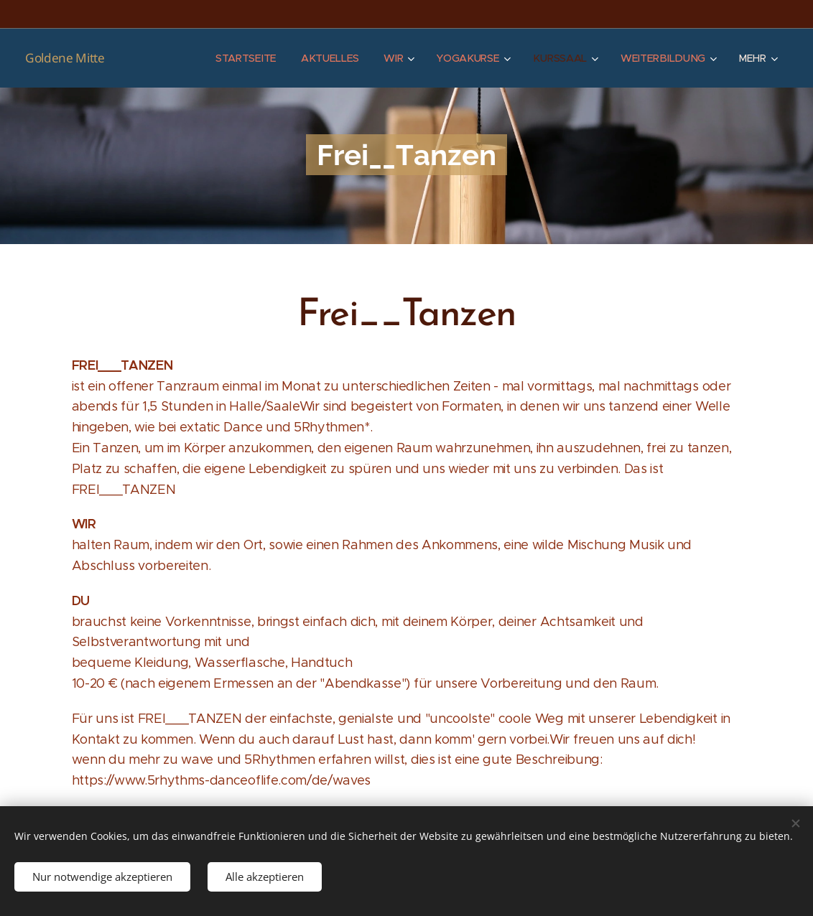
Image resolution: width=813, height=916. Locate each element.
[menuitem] (248, 58)
